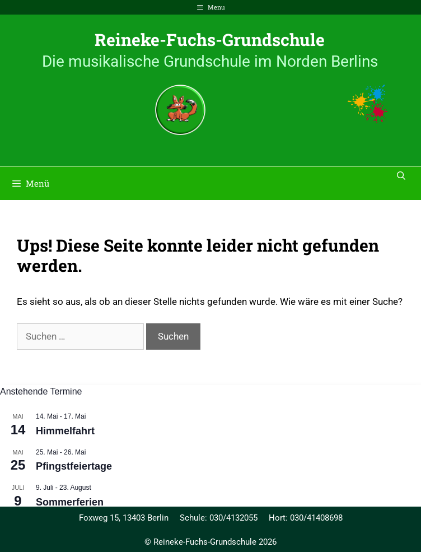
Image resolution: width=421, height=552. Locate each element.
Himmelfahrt (65, 431)
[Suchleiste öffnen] (401, 175)
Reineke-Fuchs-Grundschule (210, 39)
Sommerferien (70, 502)
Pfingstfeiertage (74, 466)
